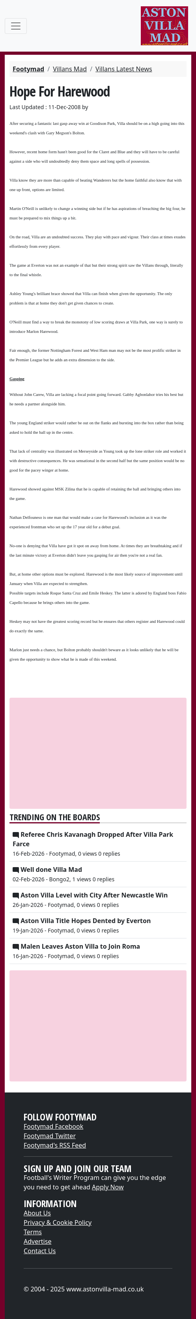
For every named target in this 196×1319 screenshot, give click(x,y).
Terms (33, 1232)
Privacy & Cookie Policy (57, 1222)
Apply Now (107, 1187)
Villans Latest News (123, 69)
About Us (37, 1213)
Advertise (37, 1241)
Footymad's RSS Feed (55, 1145)
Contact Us (40, 1251)
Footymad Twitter (50, 1135)
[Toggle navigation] (16, 26)
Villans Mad (70, 69)
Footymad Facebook (53, 1126)
